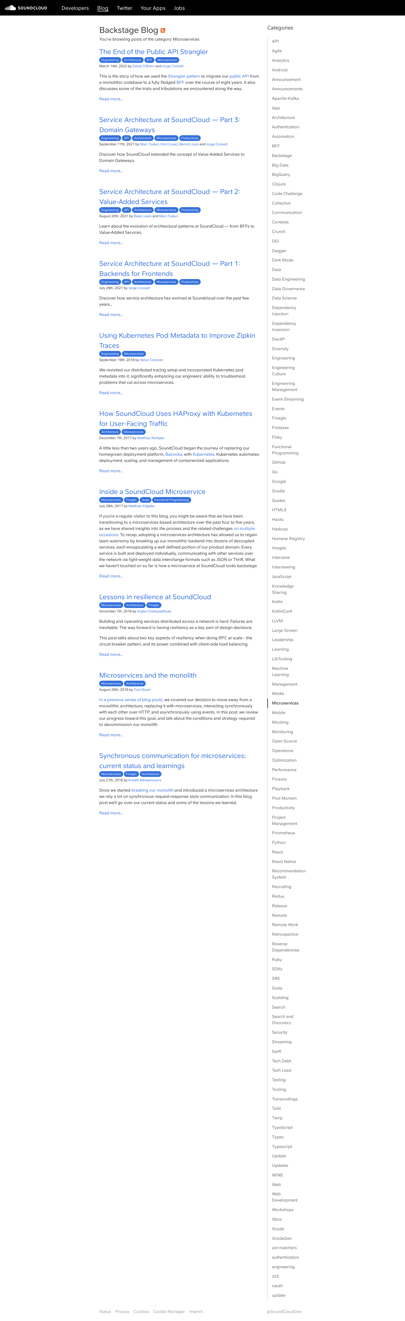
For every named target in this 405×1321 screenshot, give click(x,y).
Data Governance (288, 288)
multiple (247, 528)
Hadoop (280, 529)
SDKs (277, 968)
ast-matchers (284, 1247)
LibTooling (282, 658)
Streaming (282, 1041)
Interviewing (283, 567)
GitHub (278, 462)
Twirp (277, 1117)
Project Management (284, 820)
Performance (284, 769)
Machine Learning (280, 671)
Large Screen (284, 630)
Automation (283, 136)
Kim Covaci (169, 144)
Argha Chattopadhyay (154, 611)
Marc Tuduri (149, 144)
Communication (287, 212)
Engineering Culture (283, 370)
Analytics (280, 60)
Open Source (284, 741)
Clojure (279, 184)
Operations (282, 750)
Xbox (277, 1219)
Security (279, 1032)
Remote (279, 915)
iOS (275, 1276)
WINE (277, 1175)
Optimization (284, 760)
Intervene (281, 557)
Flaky (277, 437)
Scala (145, 500)
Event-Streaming (288, 399)
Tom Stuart (142, 689)
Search (278, 1007)
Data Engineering (288, 279)
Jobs (179, 8)
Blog (102, 8)
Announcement (286, 79)
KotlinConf (282, 611)
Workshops (283, 1209)
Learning (280, 649)
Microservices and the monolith (148, 675)
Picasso (279, 779)
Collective (281, 203)
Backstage (282, 155)
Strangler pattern (184, 76)
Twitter (124, 8)
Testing (279, 1079)
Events (278, 408)
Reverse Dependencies (285, 946)
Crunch (278, 231)
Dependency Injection (284, 310)
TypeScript (282, 1127)
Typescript (282, 1146)
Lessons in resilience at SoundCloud (155, 597)
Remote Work (285, 924)
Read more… (111, 98)
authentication (285, 1257)
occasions (108, 534)
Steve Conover (151, 360)
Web (276, 1184)
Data (276, 269)
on (236, 528)
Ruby (277, 959)
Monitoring (282, 731)
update (278, 1295)
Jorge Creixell (172, 66)
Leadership (282, 639)
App (276, 108)
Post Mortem (284, 798)
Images (279, 547)
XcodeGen (282, 1238)
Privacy (122, 1311)
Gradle (278, 491)
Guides (278, 500)
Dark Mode (282, 260)
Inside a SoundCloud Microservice (152, 491)
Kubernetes (203, 454)
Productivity (189, 138)
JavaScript (281, 576)
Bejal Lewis (143, 216)
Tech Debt (281, 1061)
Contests (280, 222)
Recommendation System (289, 874)
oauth (277, 1285)
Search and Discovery (282, 1019)
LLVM (277, 620)
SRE (276, 978)
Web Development (285, 1197)
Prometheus (283, 832)
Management (284, 684)
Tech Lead (281, 1070)
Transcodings (285, 1099)
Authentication (285, 126)
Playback (281, 788)
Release (279, 905)
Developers (75, 8)
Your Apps (153, 8)
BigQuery (281, 174)
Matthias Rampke (150, 438)
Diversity (280, 348)
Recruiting (281, 886)
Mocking (280, 722)
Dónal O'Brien (143, 66)
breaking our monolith (152, 790)
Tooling (279, 1089)
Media (278, 693)
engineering (283, 1266)
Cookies (141, 1311)
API (126, 138)
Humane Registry (288, 538)
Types (278, 1137)
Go (275, 471)
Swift (276, 1051)
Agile (277, 50)
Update (279, 1155)
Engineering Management (284, 386)
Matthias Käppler (141, 506)
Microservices (167, 60)
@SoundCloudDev (284, 1311)
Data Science (284, 298)
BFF (149, 60)
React (277, 852)
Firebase (280, 427)
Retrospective (285, 934)
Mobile (278, 712)
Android (279, 69)
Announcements (287, 88)
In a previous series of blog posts (130, 699)
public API (239, 76)
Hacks (278, 519)
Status (105, 1311)
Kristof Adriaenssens (144, 780)
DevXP (278, 339)
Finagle (131, 500)
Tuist (276, 1108)
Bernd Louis (189, 144)
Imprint (196, 1311)
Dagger (279, 250)
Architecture (132, 60)
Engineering (110, 60)
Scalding (280, 997)
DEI (275, 241)
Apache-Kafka (285, 98)
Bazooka (173, 454)
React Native (284, 861)
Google (279, 481)
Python (279, 842)
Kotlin (277, 601)
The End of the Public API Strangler (153, 52)
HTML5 (279, 509)
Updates (280, 1165)
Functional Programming (171, 500)
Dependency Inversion (284, 326)
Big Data (280, 165)
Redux (278, 896)
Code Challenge (287, 193)
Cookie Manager (169, 1311)
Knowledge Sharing (283, 589)
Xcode (278, 1228)
